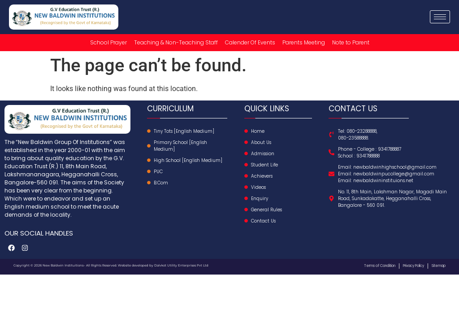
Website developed (132, 265)
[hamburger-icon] (440, 16)
